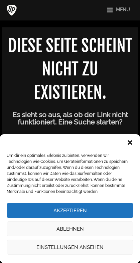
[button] (130, 142)
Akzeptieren (70, 211)
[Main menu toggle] (118, 10)
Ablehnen (70, 229)
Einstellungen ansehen (70, 247)
